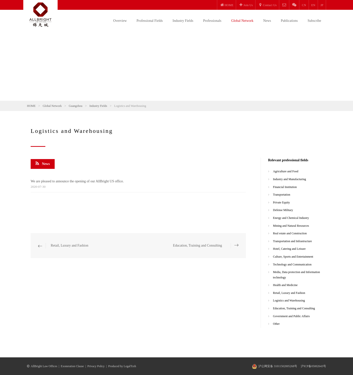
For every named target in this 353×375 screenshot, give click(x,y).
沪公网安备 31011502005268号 (277, 366)
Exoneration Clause (72, 366)
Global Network (242, 21)
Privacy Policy (96, 366)
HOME (31, 106)
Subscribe (314, 21)
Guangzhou (75, 106)
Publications (289, 21)
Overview (120, 21)
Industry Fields (183, 21)
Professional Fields (150, 21)
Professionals (212, 21)
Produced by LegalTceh (122, 366)
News (267, 21)
